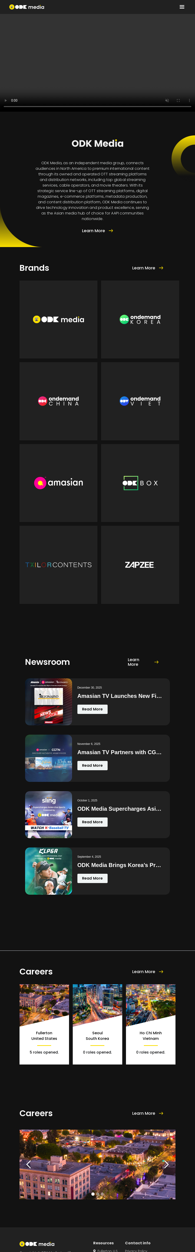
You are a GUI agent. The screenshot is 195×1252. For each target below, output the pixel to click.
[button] (182, 7)
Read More (92, 709)
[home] (26, 7)
